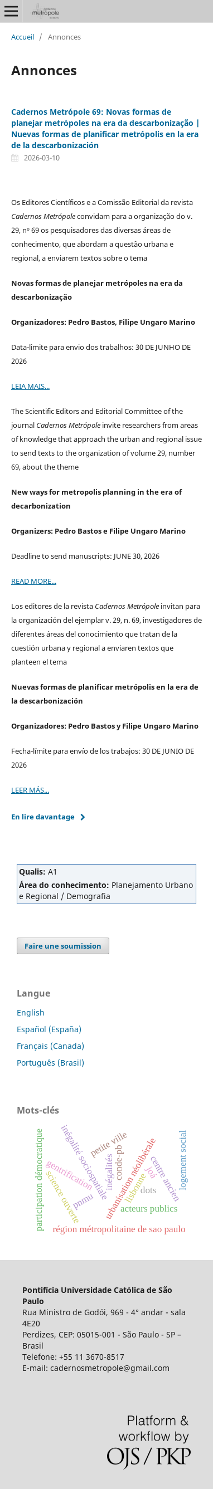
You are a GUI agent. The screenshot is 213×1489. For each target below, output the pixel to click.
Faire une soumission (63, 946)
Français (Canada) (50, 1046)
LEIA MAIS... (30, 386)
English (31, 1012)
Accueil (22, 37)
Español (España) (49, 1029)
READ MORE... (33, 581)
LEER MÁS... (30, 790)
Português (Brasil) (50, 1062)
